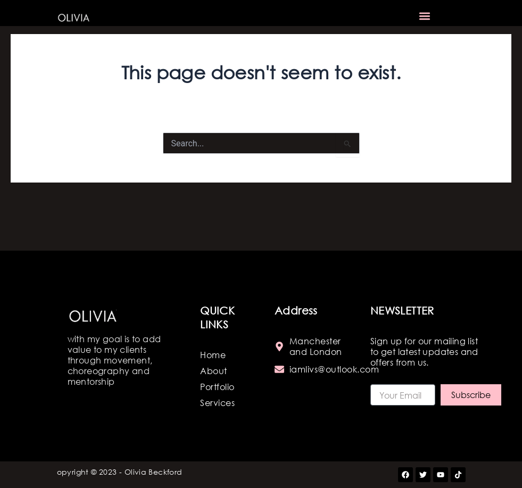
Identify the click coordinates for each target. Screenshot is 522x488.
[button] (425, 16)
